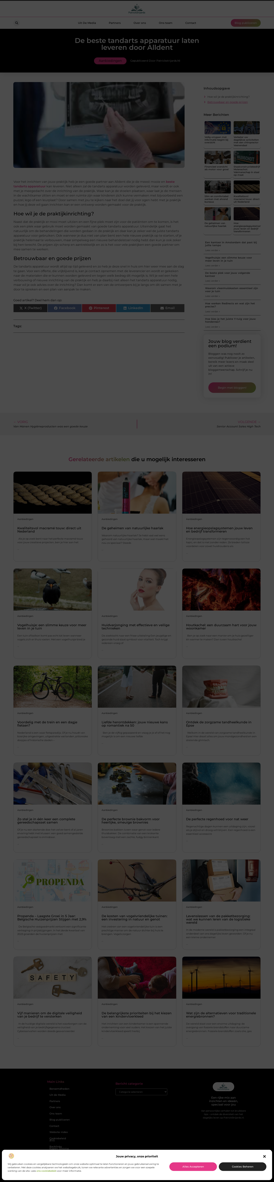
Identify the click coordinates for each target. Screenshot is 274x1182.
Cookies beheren (242, 1166)
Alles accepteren (193, 1166)
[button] (264, 1156)
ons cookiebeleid (46, 1170)
